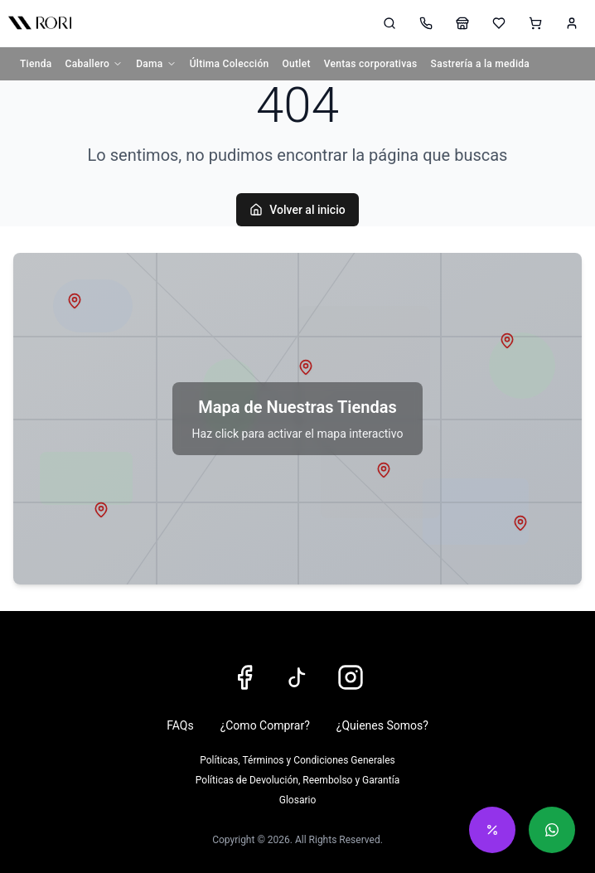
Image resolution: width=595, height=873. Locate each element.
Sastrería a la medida (480, 64)
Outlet (297, 64)
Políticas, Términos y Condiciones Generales (297, 760)
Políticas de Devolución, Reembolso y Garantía (297, 780)
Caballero (94, 64)
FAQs (180, 725)
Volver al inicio (297, 209)
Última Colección (229, 64)
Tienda (36, 64)
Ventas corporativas (371, 64)
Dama (156, 64)
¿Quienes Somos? (382, 725)
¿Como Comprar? (265, 725)
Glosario (297, 800)
